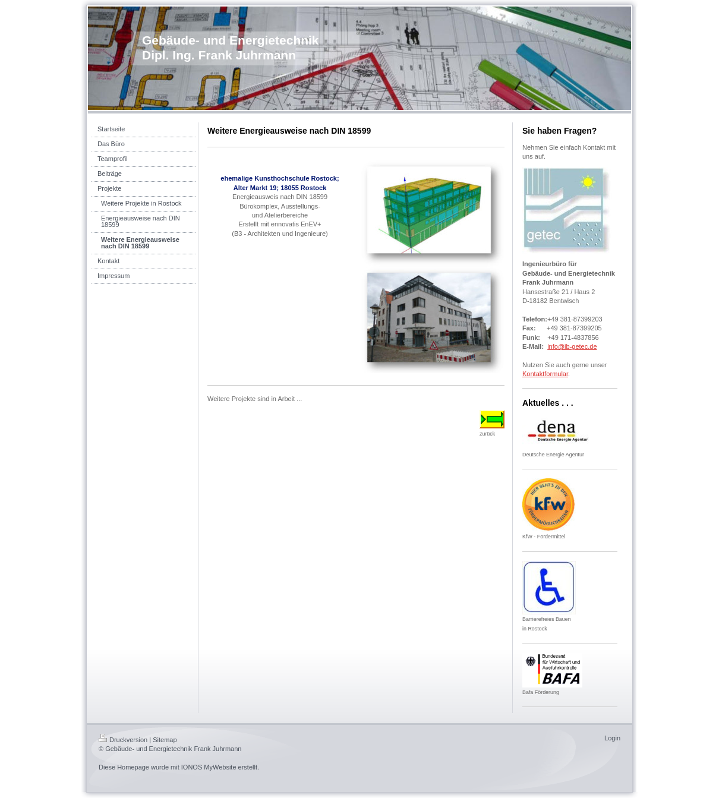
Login (612, 738)
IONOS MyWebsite (208, 767)
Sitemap (164, 739)
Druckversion (123, 739)
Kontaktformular (545, 373)
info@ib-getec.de (572, 346)
